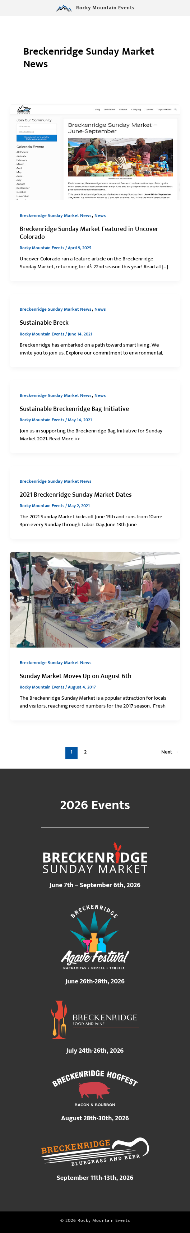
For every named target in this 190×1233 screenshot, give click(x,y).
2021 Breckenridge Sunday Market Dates (75, 494)
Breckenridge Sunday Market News (56, 215)
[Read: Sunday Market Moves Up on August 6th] (95, 599)
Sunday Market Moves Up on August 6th (75, 676)
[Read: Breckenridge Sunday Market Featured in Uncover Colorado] (95, 152)
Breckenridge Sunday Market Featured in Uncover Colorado (89, 232)
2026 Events (95, 805)
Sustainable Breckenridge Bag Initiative (74, 408)
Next (170, 752)
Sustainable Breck (44, 322)
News (100, 215)
